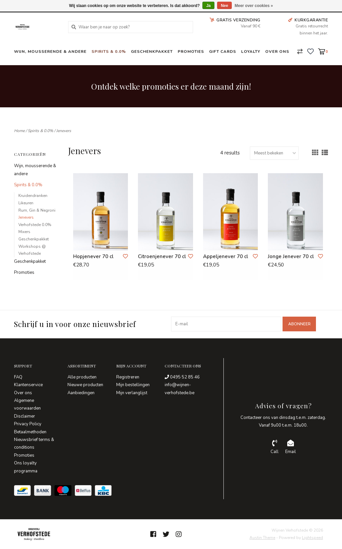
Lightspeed (312, 537)
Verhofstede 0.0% (34, 224)
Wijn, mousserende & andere (50, 51)
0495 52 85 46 (182, 377)
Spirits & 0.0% (109, 51)
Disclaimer (24, 416)
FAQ (18, 377)
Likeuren (25, 203)
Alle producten (82, 377)
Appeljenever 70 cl (225, 256)
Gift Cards (222, 51)
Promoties (191, 51)
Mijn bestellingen (133, 385)
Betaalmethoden (30, 432)
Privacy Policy (27, 424)
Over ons (277, 51)
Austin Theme (262, 537)
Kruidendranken (32, 195)
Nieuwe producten (85, 385)
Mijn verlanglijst (131, 393)
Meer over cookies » (254, 5)
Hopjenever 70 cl (93, 256)
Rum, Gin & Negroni (36, 210)
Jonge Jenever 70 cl (291, 256)
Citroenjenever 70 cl (162, 256)
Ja (208, 5)
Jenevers (63, 130)
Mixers (24, 231)
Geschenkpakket (152, 51)
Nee (224, 5)
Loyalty (250, 51)
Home (19, 130)
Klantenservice (28, 385)
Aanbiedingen (81, 393)
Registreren (127, 377)
